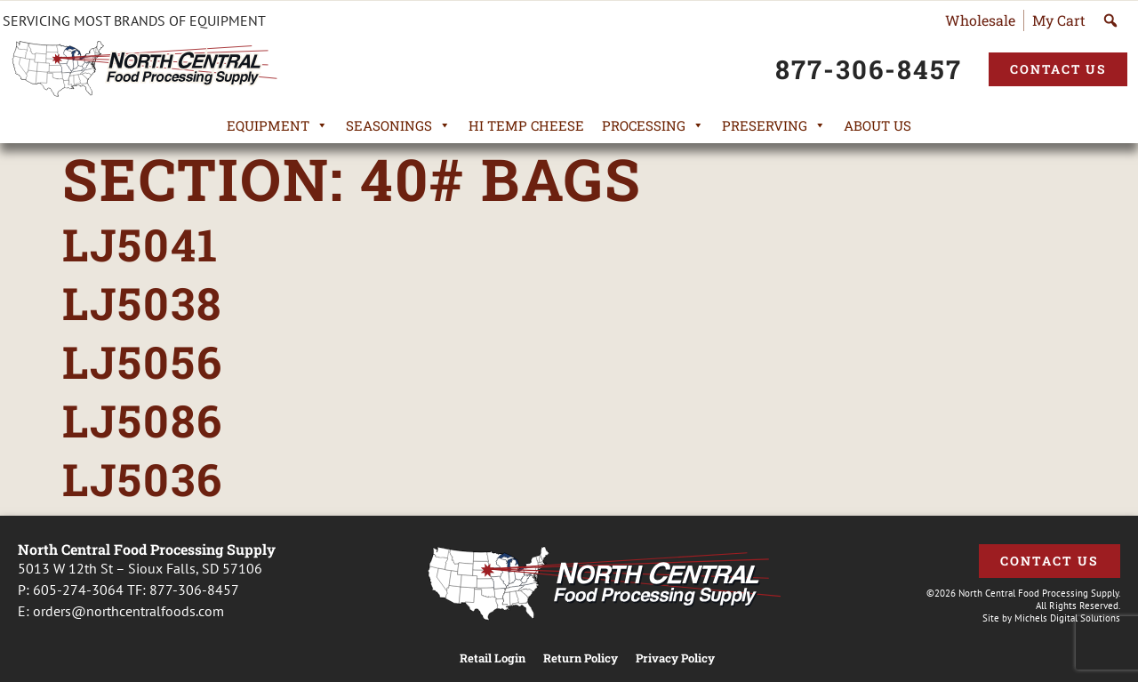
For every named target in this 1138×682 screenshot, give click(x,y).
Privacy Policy (675, 658)
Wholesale (980, 20)
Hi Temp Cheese (526, 125)
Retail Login (492, 658)
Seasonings (398, 125)
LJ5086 (142, 420)
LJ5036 (142, 479)
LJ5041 (140, 244)
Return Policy (580, 658)
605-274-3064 (78, 589)
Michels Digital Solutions (1067, 618)
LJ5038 (142, 303)
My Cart (1059, 20)
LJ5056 (142, 362)
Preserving (774, 125)
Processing (653, 125)
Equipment (277, 125)
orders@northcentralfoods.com (128, 611)
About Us (877, 125)
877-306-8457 (194, 589)
